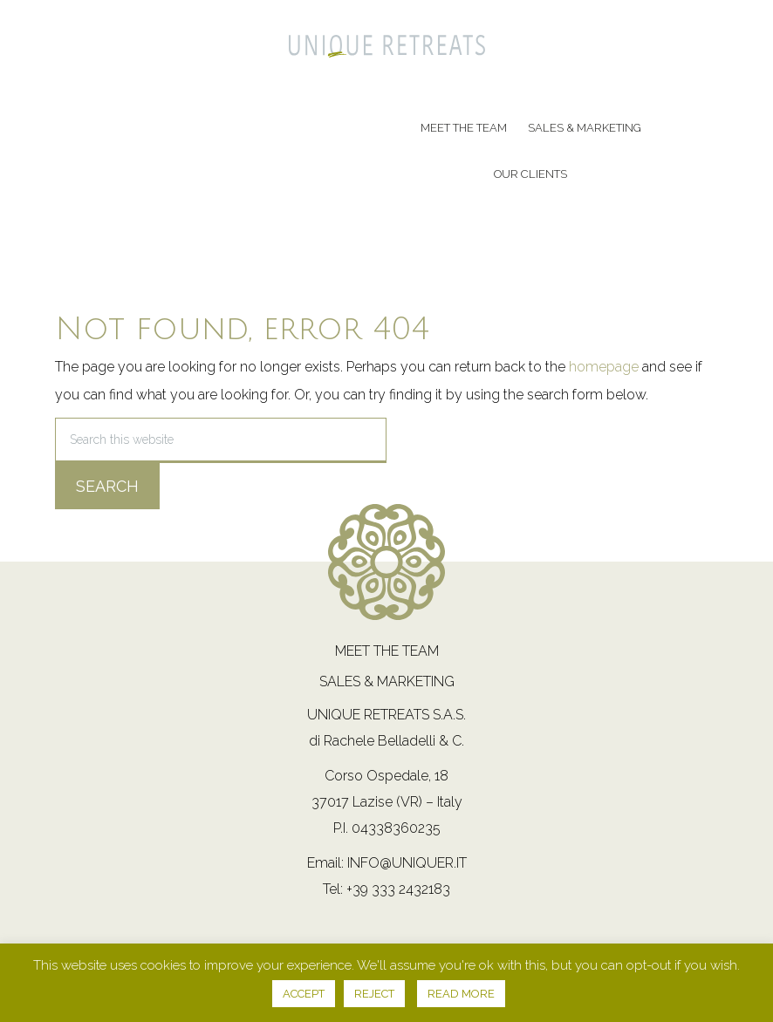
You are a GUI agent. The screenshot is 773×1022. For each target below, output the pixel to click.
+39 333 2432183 (398, 889)
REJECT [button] (374, 993)
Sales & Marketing (387, 681)
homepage (604, 366)
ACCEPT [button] (304, 993)
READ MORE (461, 993)
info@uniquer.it (407, 863)
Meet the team (387, 651)
